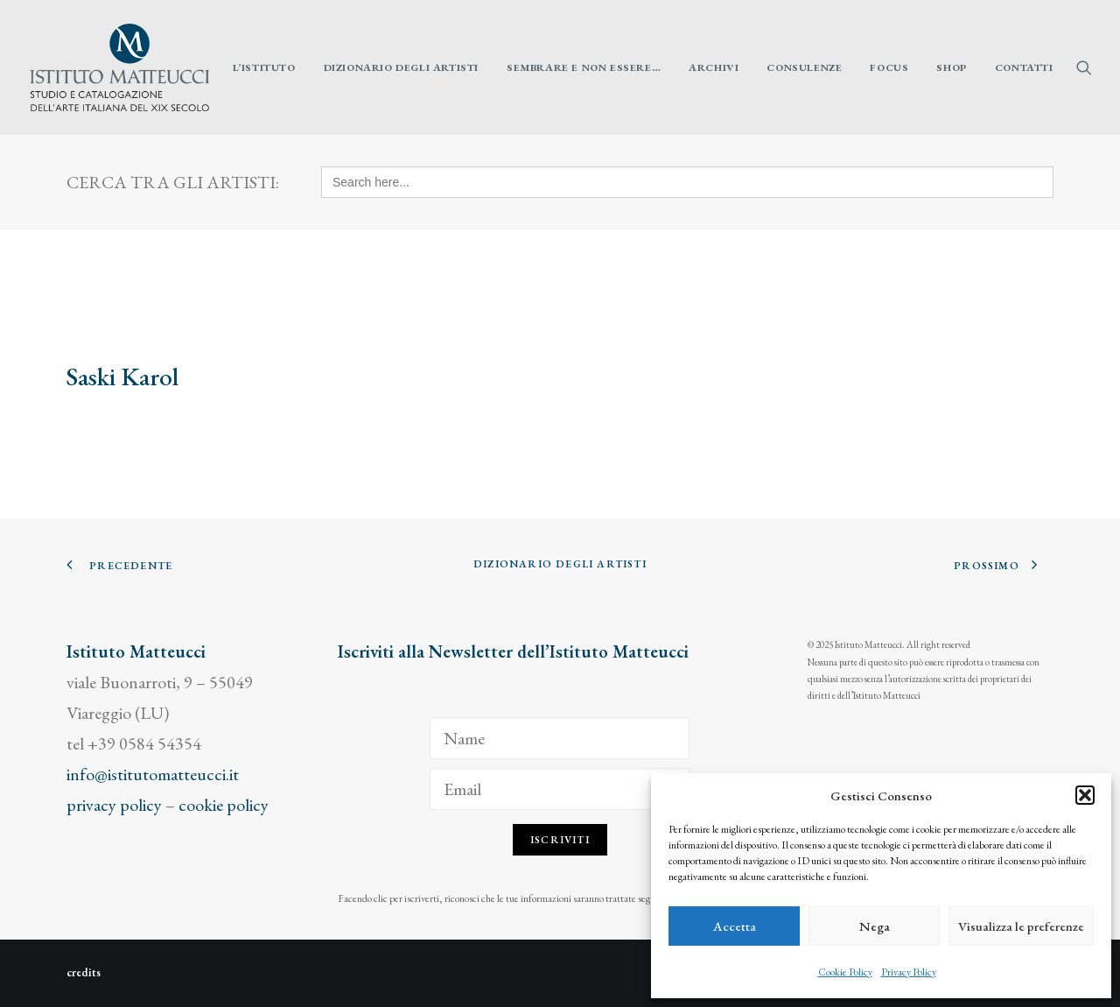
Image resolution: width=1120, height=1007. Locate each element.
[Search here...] (687, 182)
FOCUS (889, 67)
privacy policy (114, 804)
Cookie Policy (845, 972)
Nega (874, 926)
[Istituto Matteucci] (119, 67)
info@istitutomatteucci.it (152, 774)
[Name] (560, 738)
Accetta (734, 926)
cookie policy (223, 804)
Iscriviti (560, 840)
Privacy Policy (908, 972)
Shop (951, 67)
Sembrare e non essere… (584, 67)
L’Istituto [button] (264, 67)
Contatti (1024, 67)
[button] (1085, 795)
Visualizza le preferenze (1021, 926)
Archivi (713, 67)
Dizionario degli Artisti (401, 67)
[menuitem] (264, 67)
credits (83, 972)
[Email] (560, 789)
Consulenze (804, 67)
